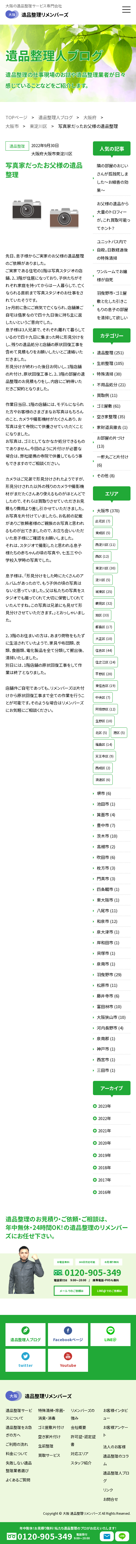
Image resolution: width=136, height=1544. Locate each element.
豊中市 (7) (106, 825)
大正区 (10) (103, 638)
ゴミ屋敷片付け (51, 1427)
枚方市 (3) (106, 868)
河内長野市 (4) (110, 1028)
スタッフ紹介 (81, 1463)
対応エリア (80, 1453)
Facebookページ (68, 1339)
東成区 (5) (102, 532)
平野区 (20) (103, 673)
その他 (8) (106, 475)
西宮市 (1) (106, 1059)
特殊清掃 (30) (109, 374)
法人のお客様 (114, 1446)
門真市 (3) (106, 878)
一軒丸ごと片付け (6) (113, 461)
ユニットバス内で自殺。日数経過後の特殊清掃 (112, 250)
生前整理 (45, 1446)
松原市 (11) (107, 985)
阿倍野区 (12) (105, 709)
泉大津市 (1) (108, 932)
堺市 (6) (104, 793)
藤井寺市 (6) (108, 996)
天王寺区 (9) (104, 756)
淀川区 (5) (102, 579)
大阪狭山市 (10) (111, 1017)
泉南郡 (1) (106, 1038)
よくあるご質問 (18, 1479)
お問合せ (110, 1499)
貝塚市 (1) (106, 953)
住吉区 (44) (103, 650)
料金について (17, 1453)
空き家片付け (49, 1436)
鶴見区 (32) (103, 603)
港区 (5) (119, 732)
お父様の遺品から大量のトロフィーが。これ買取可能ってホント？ (113, 216)
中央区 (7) (102, 697)
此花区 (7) (102, 521)
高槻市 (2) (106, 846)
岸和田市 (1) (108, 942)
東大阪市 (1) (108, 900)
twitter (25, 1365)
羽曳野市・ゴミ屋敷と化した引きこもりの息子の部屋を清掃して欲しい (112, 305)
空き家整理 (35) (111, 416)
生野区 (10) (103, 720)
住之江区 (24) (105, 662)
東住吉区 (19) (105, 685)
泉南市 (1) (106, 964)
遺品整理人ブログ (25, 1339)
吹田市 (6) (106, 857)
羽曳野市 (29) (109, 974)
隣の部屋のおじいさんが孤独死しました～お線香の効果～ (112, 178)
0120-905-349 (45, 1536)
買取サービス (49, 1455)
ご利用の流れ (17, 1444)
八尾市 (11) (107, 910)
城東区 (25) (103, 591)
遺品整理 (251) (110, 352)
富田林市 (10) (109, 1006)
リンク (108, 1490)
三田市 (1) (106, 1070)
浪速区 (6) (102, 779)
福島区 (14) (103, 744)
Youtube (68, 1365)
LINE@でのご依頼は (109, 1291)
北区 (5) (101, 732)
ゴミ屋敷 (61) (108, 406)
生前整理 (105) (110, 363)
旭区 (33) (102, 615)
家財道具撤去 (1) (112, 427)
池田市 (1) (106, 804)
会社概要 (78, 1427)
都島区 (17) (103, 626)
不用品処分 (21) (111, 384)
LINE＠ (110, 1339)
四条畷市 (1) (108, 889)
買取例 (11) (107, 395)
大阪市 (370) (108, 510)
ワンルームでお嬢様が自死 (112, 275)
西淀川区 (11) (105, 544)
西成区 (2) (102, 767)
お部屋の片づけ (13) (111, 442)
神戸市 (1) (106, 1049)
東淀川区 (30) (105, 568)
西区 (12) (102, 556)
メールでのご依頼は (72, 1291)
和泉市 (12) (107, 921)
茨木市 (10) (107, 836)
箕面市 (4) (106, 814)
